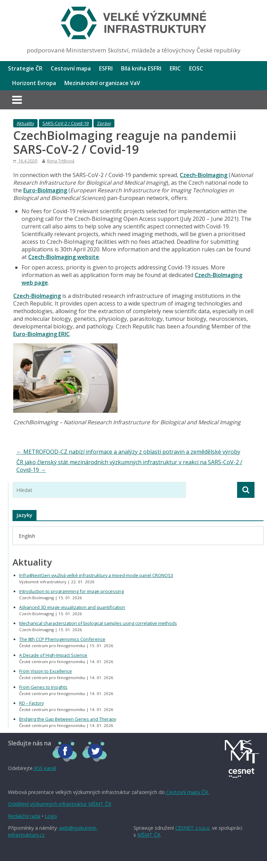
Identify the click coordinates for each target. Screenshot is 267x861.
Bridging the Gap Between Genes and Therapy (67, 719)
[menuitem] (27, 535)
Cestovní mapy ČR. (187, 792)
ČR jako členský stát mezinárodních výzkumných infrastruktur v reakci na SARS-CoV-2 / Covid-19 (129, 466)
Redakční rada (24, 816)
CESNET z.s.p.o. (193, 828)
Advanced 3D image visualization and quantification (72, 607)
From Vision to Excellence (45, 671)
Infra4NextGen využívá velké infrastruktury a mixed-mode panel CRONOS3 (96, 575)
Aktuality (25, 123)
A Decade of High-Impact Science (53, 655)
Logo (51, 816)
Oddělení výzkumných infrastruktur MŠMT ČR (59, 804)
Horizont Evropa (34, 83)
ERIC (175, 68)
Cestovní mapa (71, 68)
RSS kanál (44, 768)
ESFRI (106, 68)
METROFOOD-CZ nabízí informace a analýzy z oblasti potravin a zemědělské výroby (128, 451)
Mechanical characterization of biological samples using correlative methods (98, 623)
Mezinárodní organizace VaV (102, 83)
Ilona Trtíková (60, 161)
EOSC (196, 68)
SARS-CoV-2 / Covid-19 (65, 123)
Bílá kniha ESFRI (141, 68)
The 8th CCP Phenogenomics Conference (62, 639)
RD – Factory (31, 703)
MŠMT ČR (148, 834)
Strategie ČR (25, 68)
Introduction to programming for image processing (71, 591)
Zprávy (104, 123)
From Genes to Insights (43, 687)
